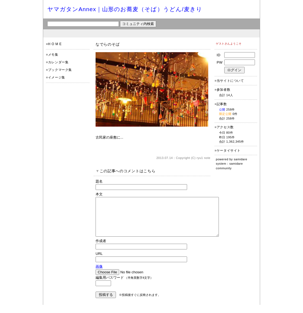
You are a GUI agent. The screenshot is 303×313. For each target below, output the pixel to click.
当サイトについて (230, 81)
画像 (99, 275)
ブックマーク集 (60, 70)
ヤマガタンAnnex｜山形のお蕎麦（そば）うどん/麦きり (124, 9)
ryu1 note (203, 157)
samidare (240, 159)
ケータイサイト (229, 150)
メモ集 (53, 55)
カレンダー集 (58, 62)
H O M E (55, 44)
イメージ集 (56, 77)
